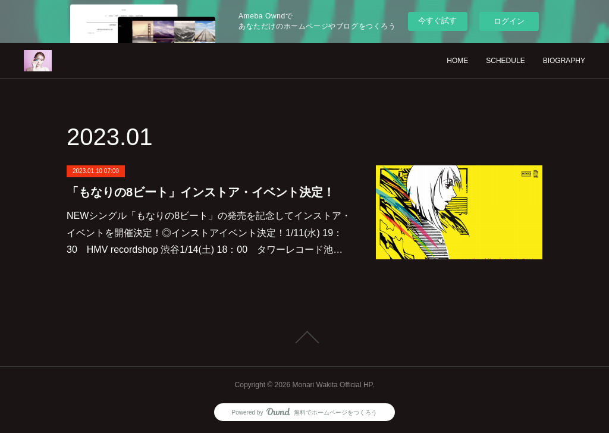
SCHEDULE (505, 61)
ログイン (509, 21)
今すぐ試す (437, 20)
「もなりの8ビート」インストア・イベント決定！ (201, 192)
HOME (457, 61)
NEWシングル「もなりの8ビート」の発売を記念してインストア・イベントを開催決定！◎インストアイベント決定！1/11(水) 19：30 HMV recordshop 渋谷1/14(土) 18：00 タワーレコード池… (209, 233)
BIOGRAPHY (564, 61)
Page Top (304, 337)
